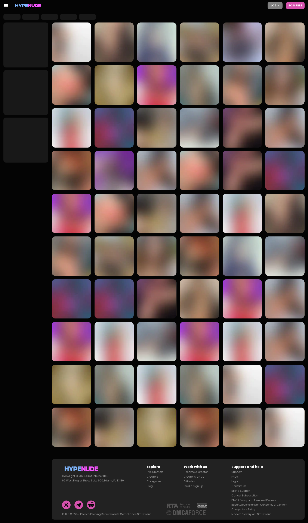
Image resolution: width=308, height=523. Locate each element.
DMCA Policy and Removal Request (254, 499)
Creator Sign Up (194, 475)
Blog (150, 484)
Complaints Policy (243, 508)
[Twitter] (66, 503)
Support (236, 470)
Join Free (295, 5)
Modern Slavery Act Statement (251, 512)
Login (275, 5)
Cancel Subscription (244, 494)
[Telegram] (78, 503)
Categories (154, 480)
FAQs (234, 475)
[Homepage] (28, 5)
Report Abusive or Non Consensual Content (259, 503)
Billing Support (240, 489)
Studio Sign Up (193, 484)
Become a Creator (196, 470)
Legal (234, 480)
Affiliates (189, 480)
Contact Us (238, 484)
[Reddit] (91, 503)
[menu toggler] (6, 5)
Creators (152, 475)
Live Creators (155, 470)
